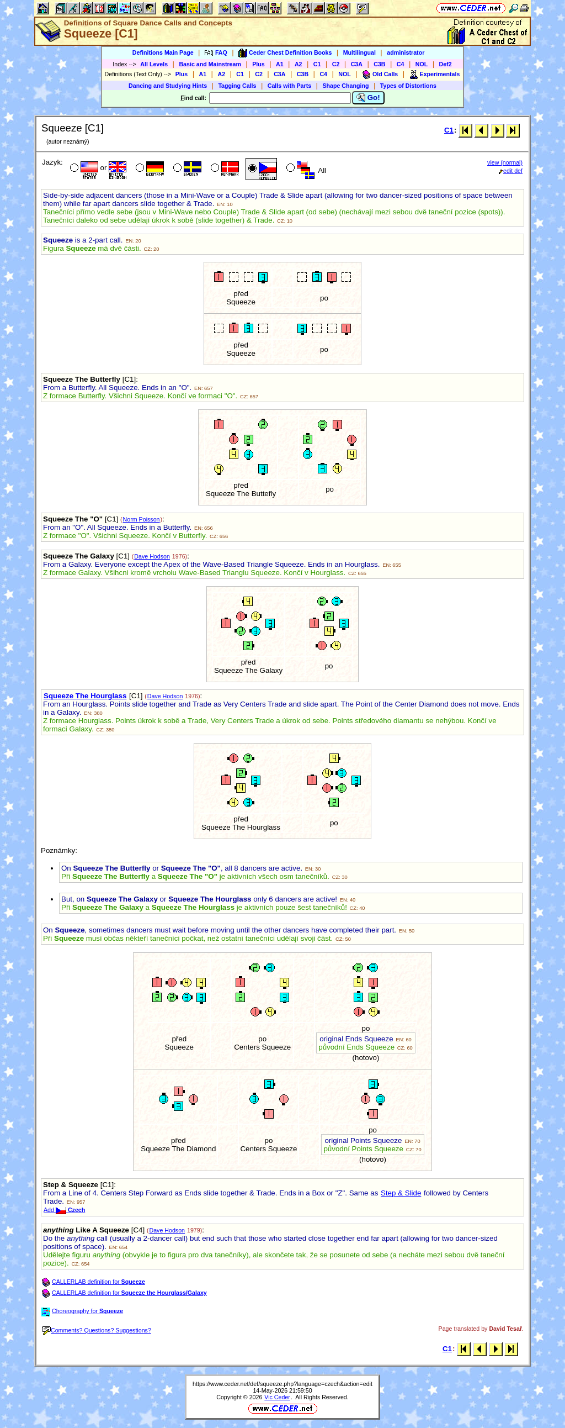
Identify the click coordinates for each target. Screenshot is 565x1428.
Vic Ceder (277, 1397)
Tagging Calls (237, 85)
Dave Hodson (152, 556)
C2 (336, 64)
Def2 (445, 64)
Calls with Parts (289, 85)
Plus (258, 64)
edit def (511, 170)
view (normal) (505, 162)
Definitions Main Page (163, 52)
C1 (317, 64)
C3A (357, 64)
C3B (379, 64)
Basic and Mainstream (210, 64)
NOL (421, 64)
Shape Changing (345, 85)
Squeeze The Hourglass (85, 696)
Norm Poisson (141, 519)
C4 (400, 64)
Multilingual (359, 52)
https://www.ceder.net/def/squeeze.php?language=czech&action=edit (282, 1383)
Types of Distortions (408, 85)
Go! (368, 97)
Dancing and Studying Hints (168, 85)
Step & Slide (401, 1193)
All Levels (154, 64)
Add (64, 1209)
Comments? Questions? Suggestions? (96, 1330)
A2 (298, 64)
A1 (280, 64)
